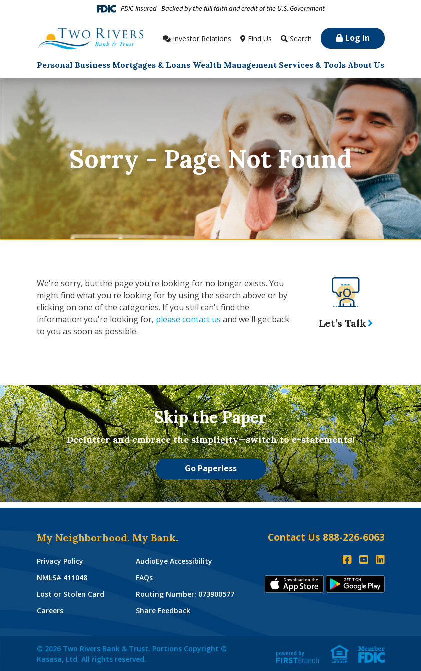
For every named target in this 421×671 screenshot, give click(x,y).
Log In (357, 37)
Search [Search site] (301, 38)
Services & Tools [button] (312, 65)
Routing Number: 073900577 (185, 594)
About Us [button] (366, 65)
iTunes (294, 584)
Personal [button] (55, 65)
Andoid (355, 584)
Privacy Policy (60, 561)
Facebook (347, 560)
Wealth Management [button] (235, 65)
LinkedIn (380, 560)
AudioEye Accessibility (174, 561)
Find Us (260, 38)
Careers (50, 610)
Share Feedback (163, 610)
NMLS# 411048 (62, 577)
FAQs (144, 577)
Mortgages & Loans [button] (151, 65)
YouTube (363, 560)
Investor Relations (202, 38)
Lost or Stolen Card (70, 594)
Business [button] (92, 65)
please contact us (188, 319)
